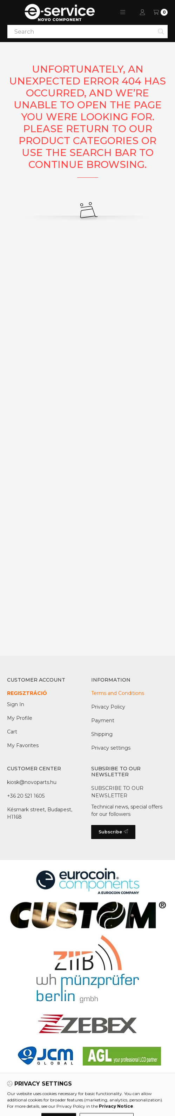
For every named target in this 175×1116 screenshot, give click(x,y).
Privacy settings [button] (110, 748)
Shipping (102, 734)
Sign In (15, 704)
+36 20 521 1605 (26, 796)
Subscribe (113, 831)
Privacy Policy (108, 707)
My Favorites (23, 745)
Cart (12, 732)
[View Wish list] (160, 12)
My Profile (19, 718)
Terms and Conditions (117, 693)
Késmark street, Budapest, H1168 (39, 813)
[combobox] (87, 32)
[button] (123, 12)
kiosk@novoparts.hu (31, 782)
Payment (102, 720)
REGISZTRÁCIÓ (27, 693)
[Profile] (142, 12)
